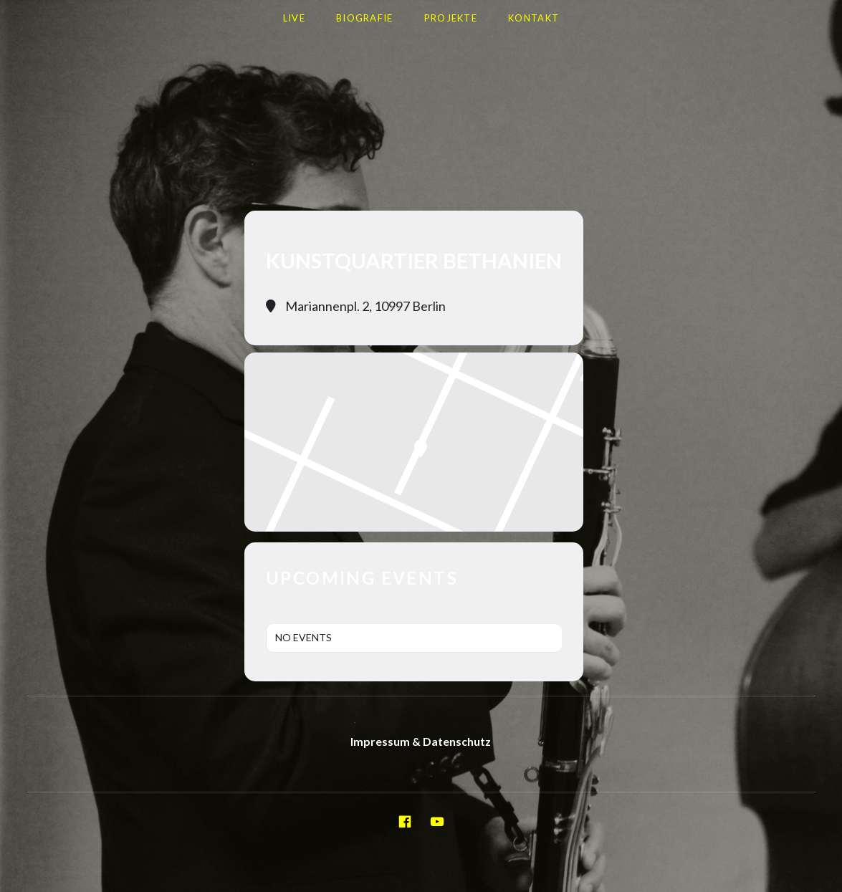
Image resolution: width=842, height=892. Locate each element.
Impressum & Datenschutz (420, 741)
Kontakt (533, 18)
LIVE (294, 18)
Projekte (450, 18)
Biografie (364, 18)
